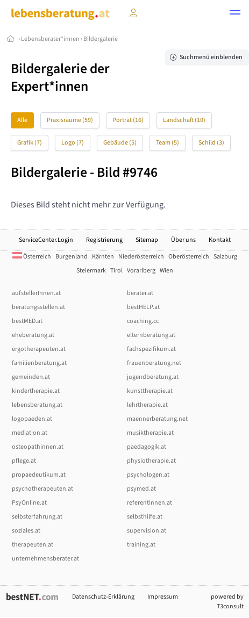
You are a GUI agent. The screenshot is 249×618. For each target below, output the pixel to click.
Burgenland (71, 256)
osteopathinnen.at (37, 446)
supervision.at (146, 530)
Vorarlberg (141, 270)
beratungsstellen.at (38, 307)
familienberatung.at (39, 363)
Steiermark (91, 270)
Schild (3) (211, 142)
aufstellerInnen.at (36, 293)
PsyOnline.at (29, 502)
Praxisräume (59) (70, 120)
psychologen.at (148, 474)
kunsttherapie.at (150, 391)
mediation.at (29, 432)
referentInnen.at (149, 502)
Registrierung (104, 240)
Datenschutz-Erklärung (103, 596)
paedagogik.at (146, 446)
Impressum (162, 596)
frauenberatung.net (154, 363)
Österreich (31, 256)
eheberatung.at (33, 335)
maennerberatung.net (157, 418)
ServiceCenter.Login (46, 240)
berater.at (140, 293)
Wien (166, 270)
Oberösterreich (188, 256)
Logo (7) (72, 142)
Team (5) (167, 142)
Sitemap (147, 240)
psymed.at (141, 488)
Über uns (183, 240)
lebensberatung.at (37, 404)
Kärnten (103, 256)
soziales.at (26, 530)
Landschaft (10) (184, 120)
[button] (235, 14)
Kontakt (220, 240)
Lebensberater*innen (50, 39)
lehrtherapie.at (147, 404)
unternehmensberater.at (45, 558)
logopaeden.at (32, 418)
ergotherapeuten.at (39, 349)
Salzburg (225, 256)
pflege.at (24, 460)
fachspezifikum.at (151, 349)
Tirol (116, 270)
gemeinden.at (31, 377)
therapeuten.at (32, 544)
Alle (22, 120)
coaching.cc (143, 321)
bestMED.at (27, 321)
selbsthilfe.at (144, 516)
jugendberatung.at (153, 377)
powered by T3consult (227, 601)
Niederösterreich (141, 256)
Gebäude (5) (120, 142)
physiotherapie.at (151, 460)
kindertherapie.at (36, 391)
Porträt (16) (128, 120)
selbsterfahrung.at (37, 516)
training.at (141, 544)
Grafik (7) (29, 142)
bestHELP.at (143, 307)
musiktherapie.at (150, 432)
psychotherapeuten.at (42, 488)
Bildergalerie (100, 39)
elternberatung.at (151, 335)
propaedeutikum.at (39, 474)
